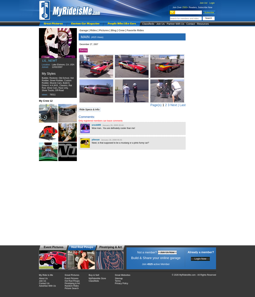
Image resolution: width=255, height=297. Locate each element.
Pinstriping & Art (72, 283)
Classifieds (148, 23)
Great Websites (122, 275)
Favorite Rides (135, 30)
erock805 (96, 125)
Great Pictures (53, 23)
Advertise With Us (47, 286)
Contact (190, 23)
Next (173, 105)
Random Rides (72, 286)
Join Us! (203, 3)
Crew (121, 30)
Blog (113, 30)
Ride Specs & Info (89, 109)
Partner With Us (175, 23)
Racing (83, 50)
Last (183, 105)
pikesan (96, 139)
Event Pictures (71, 278)
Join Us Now (167, 252)
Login (212, 3)
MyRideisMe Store (97, 278)
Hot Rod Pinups (72, 281)
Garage (84, 30)
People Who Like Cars (122, 23)
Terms (118, 281)
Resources (203, 23)
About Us (43, 278)
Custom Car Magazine (85, 23)
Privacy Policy (121, 283)
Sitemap (119, 278)
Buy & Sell (94, 275)
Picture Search (72, 288)
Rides (93, 30)
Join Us (160, 23)
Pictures (104, 30)
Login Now (200, 258)
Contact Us (44, 283)
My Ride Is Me (46, 275)
